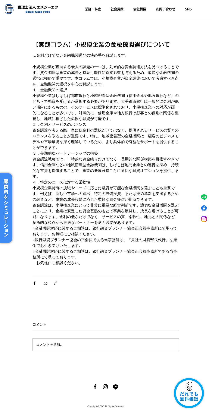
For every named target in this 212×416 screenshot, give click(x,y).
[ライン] (204, 197)
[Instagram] (204, 219)
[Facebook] (95, 387)
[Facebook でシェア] (34, 283)
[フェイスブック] (204, 208)
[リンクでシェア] (55, 283)
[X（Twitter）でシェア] (45, 283)
